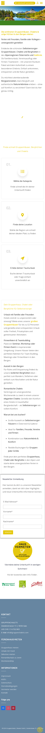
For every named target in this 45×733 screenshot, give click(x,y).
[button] (3, 587)
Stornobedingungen (9, 686)
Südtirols (38, 55)
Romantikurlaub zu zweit (11, 657)
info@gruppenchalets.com (17, 632)
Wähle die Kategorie (22, 181)
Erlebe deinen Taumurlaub (22, 268)
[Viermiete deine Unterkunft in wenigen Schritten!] (22, 550)
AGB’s (3, 679)
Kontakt (4, 692)
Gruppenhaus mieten (9, 647)
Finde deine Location (22, 224)
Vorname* (7, 511)
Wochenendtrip (7, 661)
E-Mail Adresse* (10, 501)
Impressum (6, 676)
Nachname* (8, 521)
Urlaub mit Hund (8, 651)
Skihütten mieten (8, 654)
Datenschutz (6, 682)
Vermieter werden (8, 689)
